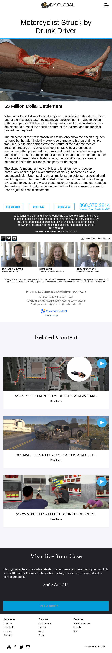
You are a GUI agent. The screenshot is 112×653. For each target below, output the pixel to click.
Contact (41, 635)
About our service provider (73, 301)
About (41, 631)
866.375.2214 (56, 584)
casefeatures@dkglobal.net (50, 304)
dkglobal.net (90, 238)
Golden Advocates (81, 623)
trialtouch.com (104, 238)
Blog (75, 631)
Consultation (9, 627)
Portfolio (77, 627)
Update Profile (50, 301)
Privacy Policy (44, 623)
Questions (8, 635)
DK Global (37, 123)
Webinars (7, 623)
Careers (42, 627)
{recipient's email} (56, 297)
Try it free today (51, 315)
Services (7, 631)
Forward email (33, 301)
